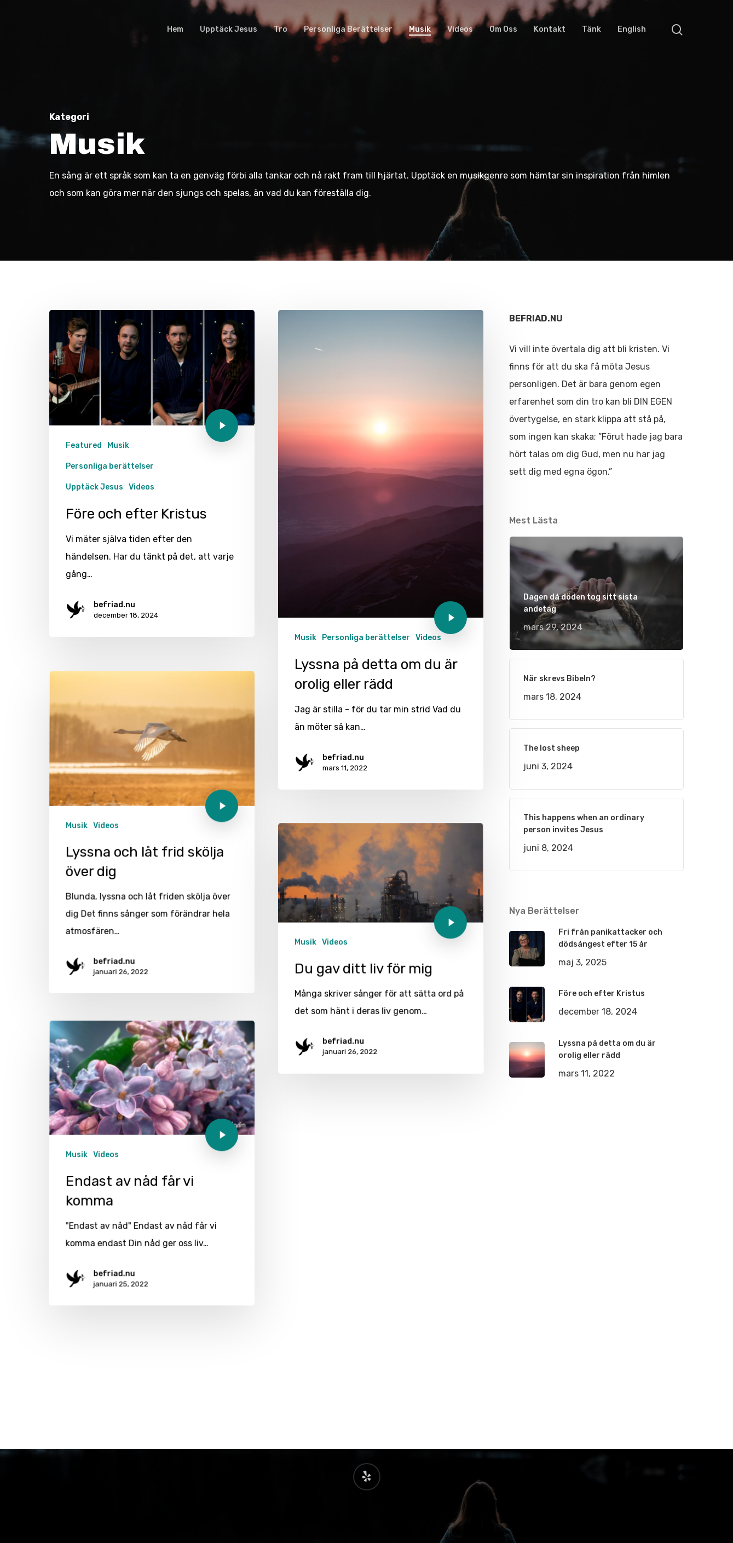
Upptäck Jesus (94, 487)
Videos (141, 487)
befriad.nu (114, 605)
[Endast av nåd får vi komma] (149, 1285)
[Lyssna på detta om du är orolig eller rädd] (381, 556)
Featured (84, 446)
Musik (118, 446)
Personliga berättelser (110, 467)
